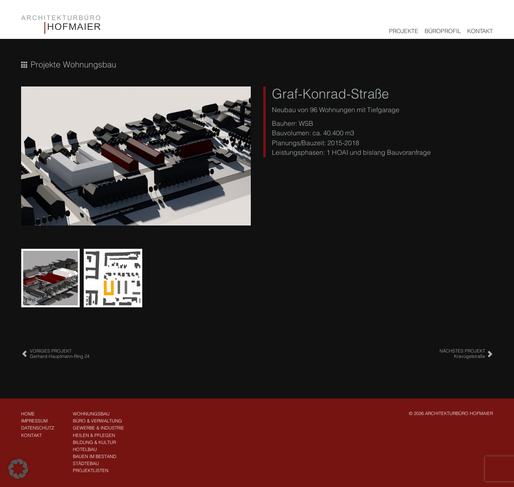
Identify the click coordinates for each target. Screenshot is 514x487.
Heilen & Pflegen (94, 435)
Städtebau (86, 463)
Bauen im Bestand (94, 456)
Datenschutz (37, 428)
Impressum (34, 421)
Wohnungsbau (91, 414)
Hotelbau (85, 449)
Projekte (403, 31)
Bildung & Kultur (94, 442)
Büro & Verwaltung (97, 421)
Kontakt (480, 31)
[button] (18, 469)
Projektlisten (90, 470)
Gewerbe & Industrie (98, 428)
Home (28, 414)
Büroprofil (443, 31)
